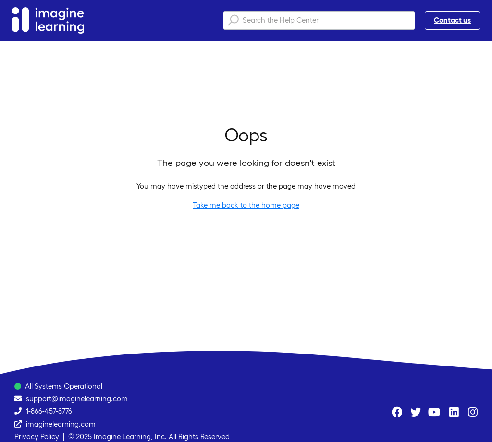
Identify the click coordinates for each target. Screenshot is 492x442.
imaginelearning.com (61, 424)
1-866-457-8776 (49, 411)
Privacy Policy (36, 436)
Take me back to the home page (246, 205)
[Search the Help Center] (319, 20)
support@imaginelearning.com (77, 398)
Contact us (452, 20)
